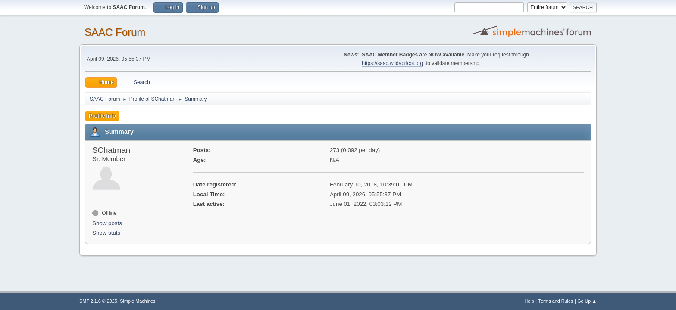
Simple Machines (137, 301)
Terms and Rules (555, 301)
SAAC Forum (114, 32)
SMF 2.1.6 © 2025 (98, 301)
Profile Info (102, 116)
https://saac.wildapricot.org (392, 63)
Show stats (106, 232)
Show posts (107, 223)
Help (529, 301)
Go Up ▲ (587, 301)
